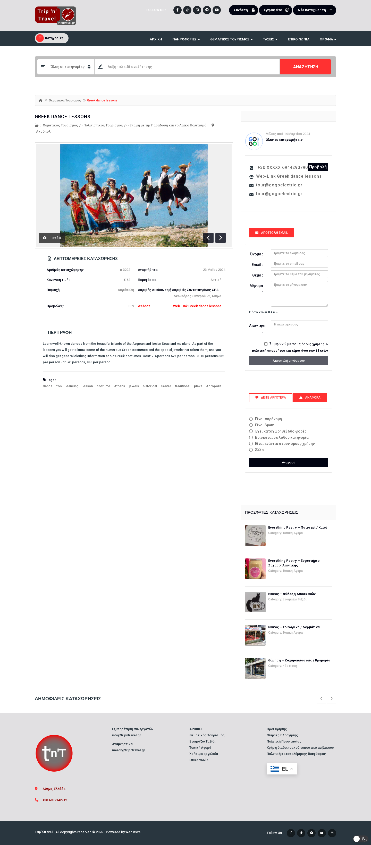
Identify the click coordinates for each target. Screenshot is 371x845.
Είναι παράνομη (268, 419)
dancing (72, 386)
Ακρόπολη (44, 131)
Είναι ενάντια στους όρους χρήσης (285, 444)
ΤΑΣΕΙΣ (270, 39)
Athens (119, 386)
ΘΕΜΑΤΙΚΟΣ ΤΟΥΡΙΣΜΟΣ (231, 39)
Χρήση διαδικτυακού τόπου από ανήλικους (300, 747)
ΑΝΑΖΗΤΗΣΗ (305, 66)
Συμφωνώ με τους (290, 347)
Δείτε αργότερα (270, 397)
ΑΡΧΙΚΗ (156, 39)
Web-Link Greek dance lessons (197, 306)
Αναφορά (288, 462)
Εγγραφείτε (277, 10)
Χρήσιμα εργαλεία (203, 754)
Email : (257, 265)
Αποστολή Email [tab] (271, 233)
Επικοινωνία (298, 39)
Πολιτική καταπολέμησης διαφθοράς (296, 754)
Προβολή (318, 167)
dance (48, 386)
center (166, 386)
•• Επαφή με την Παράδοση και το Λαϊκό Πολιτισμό (166, 125)
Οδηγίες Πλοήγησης (282, 735)
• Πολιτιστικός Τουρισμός (102, 125)
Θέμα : (257, 275)
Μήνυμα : (256, 289)
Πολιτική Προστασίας (284, 741)
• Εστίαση (290, 666)
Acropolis (213, 386)
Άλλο (259, 450)
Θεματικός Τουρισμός (65, 100)
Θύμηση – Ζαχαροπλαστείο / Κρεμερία (299, 660)
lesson (87, 386)
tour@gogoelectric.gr (279, 185)
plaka (198, 386)
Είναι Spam (264, 425)
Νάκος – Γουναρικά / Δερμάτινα (294, 627)
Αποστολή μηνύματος (289, 361)
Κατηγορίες (50, 38)
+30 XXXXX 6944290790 (282, 167)
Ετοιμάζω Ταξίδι (295, 599)
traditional (182, 386)
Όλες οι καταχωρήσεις (284, 140)
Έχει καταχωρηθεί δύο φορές (281, 431)
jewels (134, 386)
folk (59, 386)
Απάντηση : (257, 328)
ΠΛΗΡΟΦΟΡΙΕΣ (186, 39)
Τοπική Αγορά (293, 533)
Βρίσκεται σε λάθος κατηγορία (282, 437)
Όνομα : (256, 254)
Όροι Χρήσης (277, 729)
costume (103, 386)
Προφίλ (328, 39)
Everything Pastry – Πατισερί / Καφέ (297, 527)
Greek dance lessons (62, 116)
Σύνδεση (245, 10)
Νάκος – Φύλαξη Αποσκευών (292, 594)
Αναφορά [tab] (310, 397)
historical (150, 386)
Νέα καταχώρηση (316, 10)
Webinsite (133, 832)
